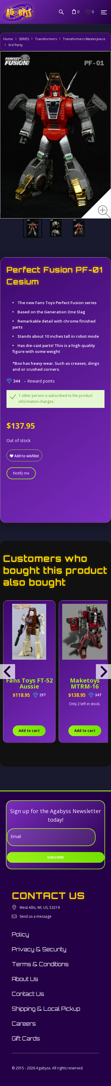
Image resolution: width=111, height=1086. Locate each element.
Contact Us (28, 994)
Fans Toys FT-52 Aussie (29, 683)
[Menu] (104, 12)
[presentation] (7, 671)
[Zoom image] (104, 211)
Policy (20, 934)
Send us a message (36, 916)
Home (8, 39)
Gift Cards (26, 1038)
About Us (25, 979)
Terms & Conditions (40, 964)
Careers (24, 1024)
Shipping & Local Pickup (46, 1009)
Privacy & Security (39, 949)
